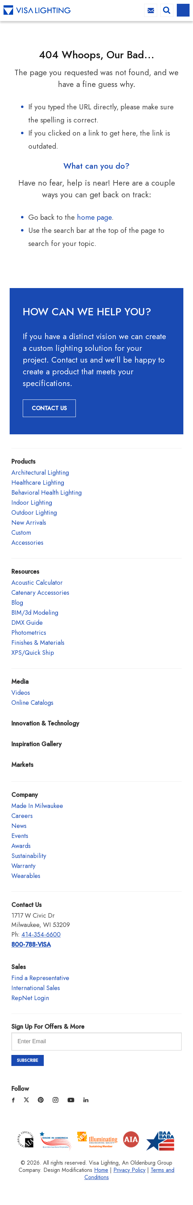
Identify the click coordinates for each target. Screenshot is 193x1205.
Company (24, 794)
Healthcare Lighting (37, 482)
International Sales (35, 988)
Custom (21, 532)
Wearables (25, 875)
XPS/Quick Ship (32, 652)
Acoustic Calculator (37, 582)
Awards (21, 845)
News (19, 825)
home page (94, 217)
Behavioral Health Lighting (46, 492)
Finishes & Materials (37, 642)
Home (101, 1170)
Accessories (27, 542)
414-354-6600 (41, 934)
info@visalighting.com (150, 10)
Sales (18, 966)
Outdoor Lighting (34, 512)
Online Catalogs (32, 702)
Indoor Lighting (31, 502)
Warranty (23, 865)
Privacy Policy (129, 1170)
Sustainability (28, 855)
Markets (22, 764)
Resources (25, 571)
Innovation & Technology (45, 723)
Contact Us (49, 408)
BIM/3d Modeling (34, 612)
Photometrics (28, 632)
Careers (22, 815)
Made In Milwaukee (37, 805)
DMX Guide (27, 622)
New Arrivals (28, 522)
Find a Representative (40, 978)
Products (23, 461)
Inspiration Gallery (36, 744)
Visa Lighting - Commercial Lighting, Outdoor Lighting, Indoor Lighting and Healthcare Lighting (37, 10)
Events (19, 835)
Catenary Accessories (40, 592)
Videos (20, 692)
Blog (17, 602)
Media (20, 681)
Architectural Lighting (40, 472)
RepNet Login (30, 998)
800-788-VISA (31, 944)
